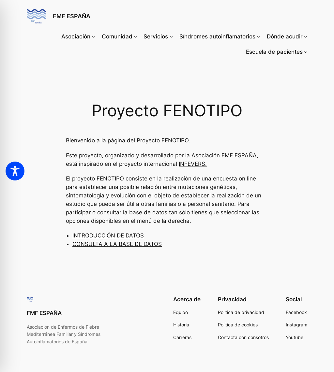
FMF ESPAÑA (71, 16)
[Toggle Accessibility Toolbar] (15, 171)
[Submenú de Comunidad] (135, 36)
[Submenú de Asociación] (93, 36)
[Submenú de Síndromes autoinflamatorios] (258, 36)
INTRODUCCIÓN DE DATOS (108, 235)
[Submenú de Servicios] (171, 36)
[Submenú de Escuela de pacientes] (305, 51)
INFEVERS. (193, 164)
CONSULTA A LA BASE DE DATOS (117, 244)
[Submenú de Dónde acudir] (305, 36)
